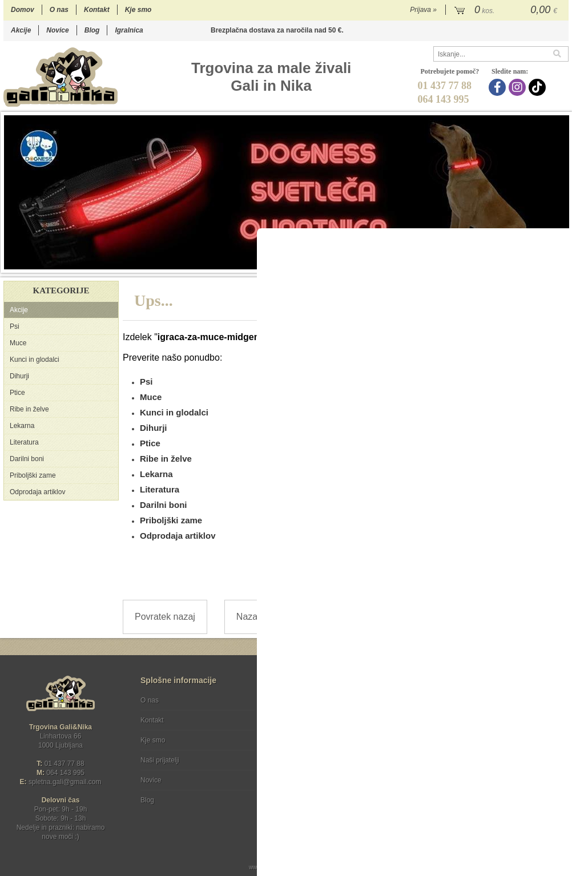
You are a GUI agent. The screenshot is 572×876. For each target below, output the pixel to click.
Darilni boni (27, 459)
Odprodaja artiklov (37, 492)
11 (482, 264)
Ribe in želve (29, 409)
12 (493, 264)
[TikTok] (539, 87)
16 (539, 264)
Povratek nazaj (165, 616)
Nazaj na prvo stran (276, 616)
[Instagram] (519, 87)
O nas (59, 10)
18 (562, 264)
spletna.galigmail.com (65, 782)
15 (527, 264)
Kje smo (138, 10)
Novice (57, 30)
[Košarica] (507, 10)
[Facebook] (499, 87)
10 (470, 264)
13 (505, 264)
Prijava (423, 10)
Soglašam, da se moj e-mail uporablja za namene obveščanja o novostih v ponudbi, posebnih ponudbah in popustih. (493, 747)
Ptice (17, 393)
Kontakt (97, 10)
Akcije (21, 30)
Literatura (24, 442)
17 (550, 264)
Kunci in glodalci (34, 360)
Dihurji (19, 376)
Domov (22, 10)
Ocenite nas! (310, 796)
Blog (92, 30)
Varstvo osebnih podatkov (316, 720)
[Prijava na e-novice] (558, 710)
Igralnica (129, 30)
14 (516, 264)
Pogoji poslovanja (304, 700)
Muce (18, 343)
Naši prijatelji (159, 760)
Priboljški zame (33, 475)
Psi (14, 326)
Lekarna (22, 426)
